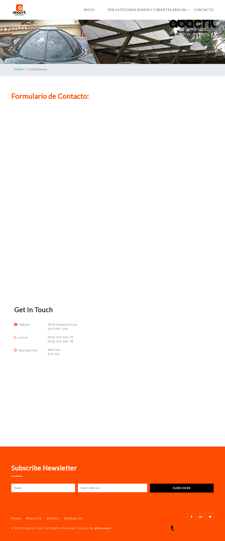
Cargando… (69, 207)
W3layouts (103, 528)
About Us (34, 518)
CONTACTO (204, 10)
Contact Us (73, 518)
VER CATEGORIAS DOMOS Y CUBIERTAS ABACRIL (149, 10)
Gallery (53, 518)
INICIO (89, 10)
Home (18, 69)
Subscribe (182, 488)
